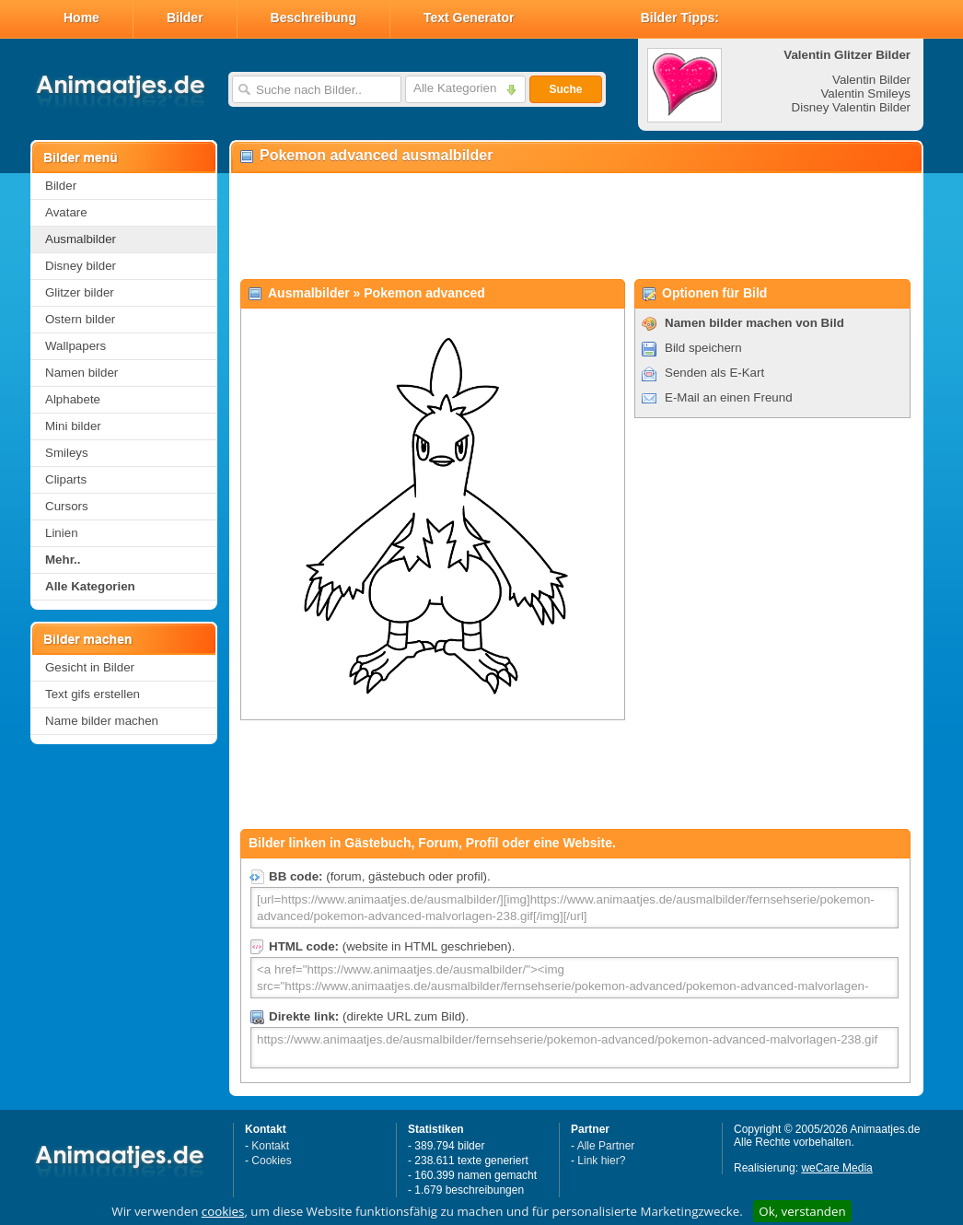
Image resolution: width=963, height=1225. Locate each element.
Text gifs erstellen (92, 694)
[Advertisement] (575, 226)
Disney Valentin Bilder (851, 107)
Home (81, 17)
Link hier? (601, 1160)
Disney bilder (80, 266)
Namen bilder (81, 372)
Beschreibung (313, 17)
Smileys (66, 453)
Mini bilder (73, 426)
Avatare (66, 212)
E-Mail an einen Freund (729, 397)
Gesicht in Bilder (89, 667)
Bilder (185, 17)
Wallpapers (75, 346)
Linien (61, 533)
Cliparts (66, 479)
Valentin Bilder (871, 80)
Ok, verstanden (802, 1211)
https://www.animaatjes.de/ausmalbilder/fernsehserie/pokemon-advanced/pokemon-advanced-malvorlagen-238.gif (574, 1047)
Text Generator (469, 17)
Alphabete (72, 399)
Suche (565, 89)
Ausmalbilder (80, 239)
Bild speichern (703, 348)
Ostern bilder (80, 319)
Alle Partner (606, 1145)
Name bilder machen (101, 721)
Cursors (66, 506)
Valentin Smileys (865, 93)
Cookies (271, 1160)
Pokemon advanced (424, 293)
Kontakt (270, 1145)
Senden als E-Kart (714, 372)
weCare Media (836, 1167)
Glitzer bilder (79, 292)
